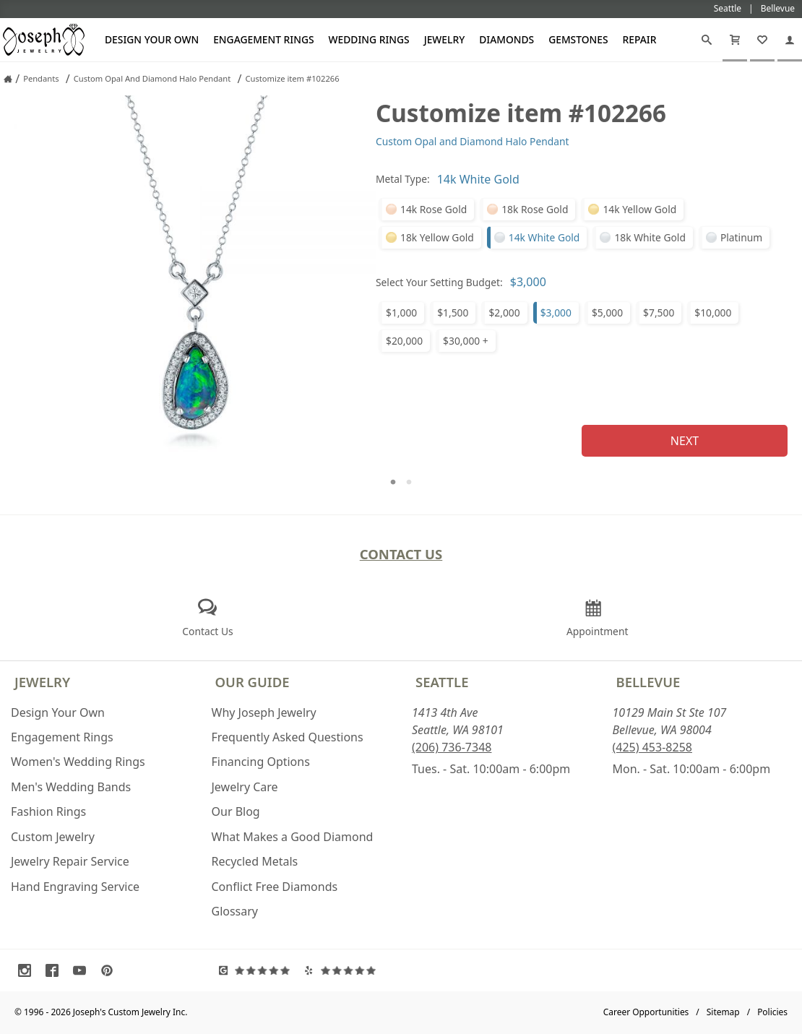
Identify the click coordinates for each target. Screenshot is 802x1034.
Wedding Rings (369, 39)
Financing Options (261, 762)
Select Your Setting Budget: (439, 282)
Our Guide (252, 682)
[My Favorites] (762, 39)
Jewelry (444, 39)
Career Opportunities (646, 1012)
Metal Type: (403, 179)
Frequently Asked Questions (287, 737)
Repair (640, 39)
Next (685, 441)
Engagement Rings (263, 39)
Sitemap (723, 1012)
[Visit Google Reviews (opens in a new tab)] (258, 970)
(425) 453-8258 (652, 747)
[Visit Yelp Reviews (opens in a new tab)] (343, 970)
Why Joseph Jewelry (264, 712)
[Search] (706, 39)
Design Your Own (152, 39)
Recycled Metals (255, 861)
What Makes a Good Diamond (293, 837)
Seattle (441, 682)
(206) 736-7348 (451, 747)
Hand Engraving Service (75, 887)
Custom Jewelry (53, 837)
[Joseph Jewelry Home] (8, 78)
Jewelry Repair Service (70, 861)
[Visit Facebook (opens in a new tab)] (56, 970)
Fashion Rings (48, 811)
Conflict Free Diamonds (275, 887)
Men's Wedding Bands (71, 787)
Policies (772, 1012)
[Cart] (735, 39)
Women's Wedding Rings (78, 762)
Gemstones (578, 39)
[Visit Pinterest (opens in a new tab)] (110, 970)
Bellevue (648, 682)
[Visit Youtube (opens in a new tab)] (83, 970)
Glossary (235, 911)
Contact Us (401, 554)
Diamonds (506, 39)
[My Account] (789, 39)
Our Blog (236, 811)
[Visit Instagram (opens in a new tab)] (28, 970)
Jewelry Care (245, 787)
